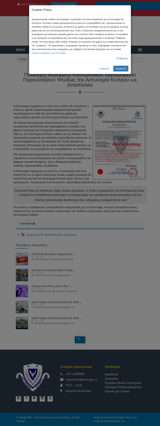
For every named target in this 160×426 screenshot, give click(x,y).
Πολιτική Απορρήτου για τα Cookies (49, 53)
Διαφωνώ (105, 68)
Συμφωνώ (121, 68)
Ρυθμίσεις (122, 58)
